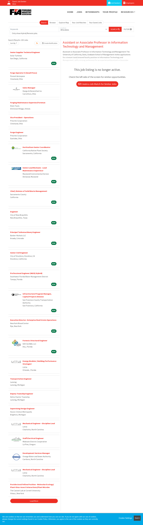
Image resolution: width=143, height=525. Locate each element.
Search (44, 22)
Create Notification (49, 43)
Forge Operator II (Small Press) (23, 73)
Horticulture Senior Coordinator (36, 147)
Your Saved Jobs (95, 22)
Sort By (13, 43)
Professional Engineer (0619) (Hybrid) (26, 273)
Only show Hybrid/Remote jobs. (25, 33)
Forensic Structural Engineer (35, 340)
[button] (128, 29)
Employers (128, 2)
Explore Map (64, 22)
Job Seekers (114, 2)
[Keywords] (34, 29)
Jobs (79, 12)
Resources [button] (127, 12)
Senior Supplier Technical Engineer (25, 52)
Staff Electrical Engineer (33, 438)
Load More (34, 501)
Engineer (14, 211)
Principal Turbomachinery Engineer (25, 232)
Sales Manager (29, 88)
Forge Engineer (16, 132)
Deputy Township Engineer (21, 393)
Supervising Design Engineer (22, 408)
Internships (92, 12)
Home (70, 12)
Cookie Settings (125, 518)
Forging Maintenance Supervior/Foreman (27, 102)
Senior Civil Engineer (19, 253)
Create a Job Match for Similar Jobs (97, 84)
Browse (53, 22)
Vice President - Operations (22, 117)
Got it (137, 518)
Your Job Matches (79, 22)
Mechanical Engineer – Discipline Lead (39, 423)
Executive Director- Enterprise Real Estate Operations (33, 320)
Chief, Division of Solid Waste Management (28, 191)
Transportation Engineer (20, 379)
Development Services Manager (36, 453)
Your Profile (110, 12)
